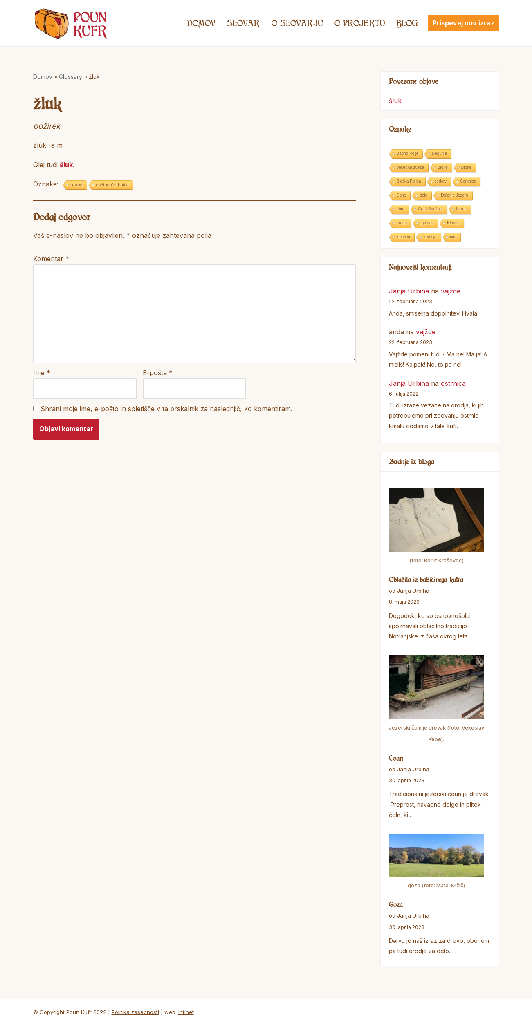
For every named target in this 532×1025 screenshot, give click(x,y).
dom (400, 209)
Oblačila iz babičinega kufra (426, 579)
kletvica (403, 237)
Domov (201, 23)
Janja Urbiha (409, 291)
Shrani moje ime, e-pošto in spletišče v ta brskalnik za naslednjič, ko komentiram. (166, 409)
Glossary (70, 76)
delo (423, 195)
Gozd (396, 904)
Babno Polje (408, 153)
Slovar (243, 23)
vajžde (450, 291)
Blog (407, 23)
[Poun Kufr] (71, 23)
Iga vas (426, 223)
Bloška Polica (409, 181)
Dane (401, 195)
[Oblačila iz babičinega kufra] (436, 527)
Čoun (396, 758)
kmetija (430, 237)
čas (453, 237)
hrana (76, 184)
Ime (41, 373)
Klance (453, 223)
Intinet (186, 1012)
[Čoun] (436, 700)
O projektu (359, 23)
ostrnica (453, 383)
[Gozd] (436, 862)
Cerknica (468, 181)
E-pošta (158, 373)
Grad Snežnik (430, 209)
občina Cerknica (112, 184)
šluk (66, 165)
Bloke (443, 167)
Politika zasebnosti (135, 1012)
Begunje (439, 153)
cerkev (441, 181)
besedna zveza (410, 167)
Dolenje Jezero (454, 195)
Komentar (51, 259)
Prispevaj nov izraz (463, 23)
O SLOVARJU (297, 23)
